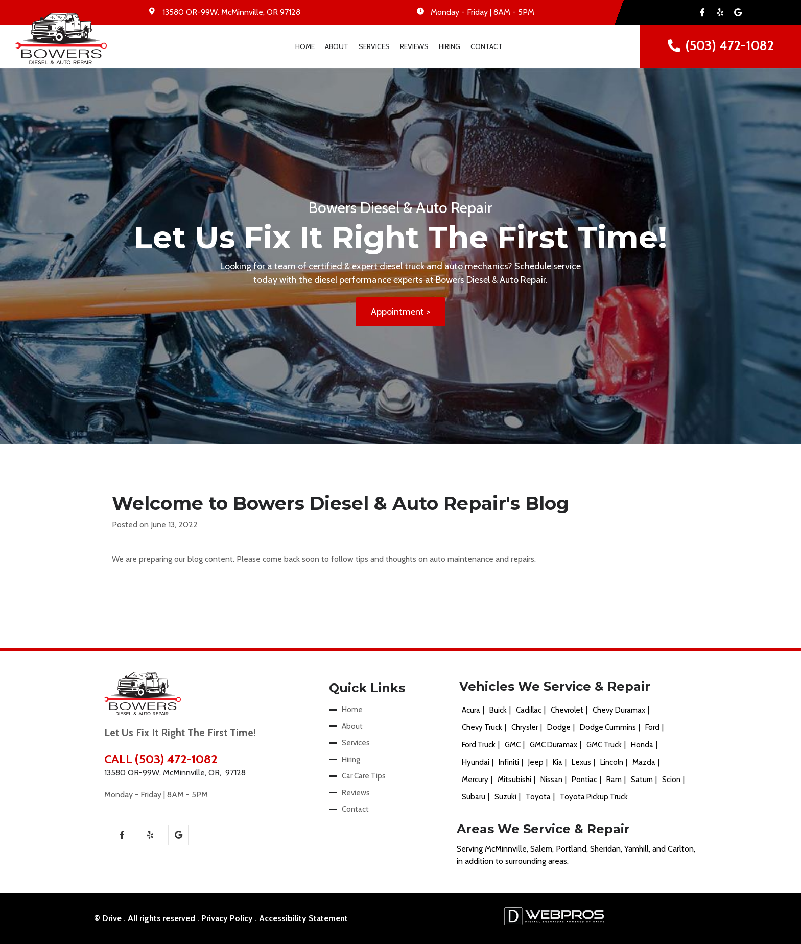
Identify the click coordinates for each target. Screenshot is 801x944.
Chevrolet (567, 710)
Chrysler (524, 728)
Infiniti (509, 762)
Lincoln (611, 762)
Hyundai (475, 762)
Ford (652, 728)
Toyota (538, 797)
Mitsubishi (514, 780)
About (336, 46)
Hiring (449, 46)
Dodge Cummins (608, 728)
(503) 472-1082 (730, 45)
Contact (486, 46)
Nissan (551, 780)
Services (374, 46)
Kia (557, 762)
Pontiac (584, 780)
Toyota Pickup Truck (594, 797)
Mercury (475, 780)
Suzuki (505, 797)
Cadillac (528, 710)
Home (305, 46)
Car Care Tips (364, 776)
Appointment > (400, 312)
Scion (671, 780)
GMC (513, 745)
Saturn (642, 780)
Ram (614, 780)
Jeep (536, 762)
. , (231, 12)
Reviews (414, 46)
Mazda (643, 762)
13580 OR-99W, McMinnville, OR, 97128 (175, 773)
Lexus (581, 762)
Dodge (559, 728)
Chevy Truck (482, 728)
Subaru (473, 797)
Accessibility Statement (303, 918)
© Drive (108, 918)
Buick (498, 710)
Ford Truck (479, 745)
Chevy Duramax (619, 710)
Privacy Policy (227, 918)
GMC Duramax (553, 745)
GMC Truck (604, 745)
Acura (471, 710)
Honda (642, 745)
